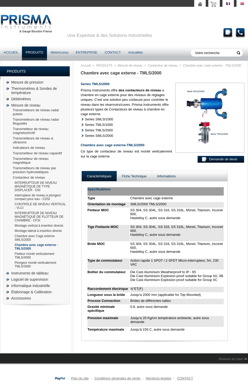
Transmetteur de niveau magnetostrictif (31, 131)
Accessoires (21, 298)
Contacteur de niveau (29, 177)
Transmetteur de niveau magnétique (31, 161)
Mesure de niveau (25, 105)
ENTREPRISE (86, 52)
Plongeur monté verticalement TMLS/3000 (35, 264)
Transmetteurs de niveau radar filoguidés (36, 121)
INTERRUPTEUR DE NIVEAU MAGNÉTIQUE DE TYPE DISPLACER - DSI (36, 186)
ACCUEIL (11, 52)
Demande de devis (228, 32)
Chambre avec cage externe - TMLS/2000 (36, 246)
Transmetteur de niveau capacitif (37, 153)
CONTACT (113, 52)
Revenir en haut (231, 359)
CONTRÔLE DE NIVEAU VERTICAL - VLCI (40, 206)
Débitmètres (21, 99)
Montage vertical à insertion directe (39, 225)
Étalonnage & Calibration (31, 292)
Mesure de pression (27, 82)
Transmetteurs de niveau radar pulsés (36, 112)
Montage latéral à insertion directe (38, 231)
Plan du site (80, 378)
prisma (26, 23)
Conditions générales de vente (117, 378)
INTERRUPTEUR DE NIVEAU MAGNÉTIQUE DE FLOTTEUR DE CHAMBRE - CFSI (39, 216)
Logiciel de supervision (29, 279)
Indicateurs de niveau (29, 148)
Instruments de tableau (29, 273)
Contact (240, 32)
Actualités (135, 52)
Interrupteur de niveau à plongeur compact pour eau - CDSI (38, 197)
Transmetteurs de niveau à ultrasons (33, 140)
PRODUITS (34, 52)
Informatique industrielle (30, 286)
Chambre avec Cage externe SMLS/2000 (35, 238)
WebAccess (59, 52)
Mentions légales (159, 378)
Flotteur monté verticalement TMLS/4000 (34, 255)
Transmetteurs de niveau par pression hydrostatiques (34, 170)
